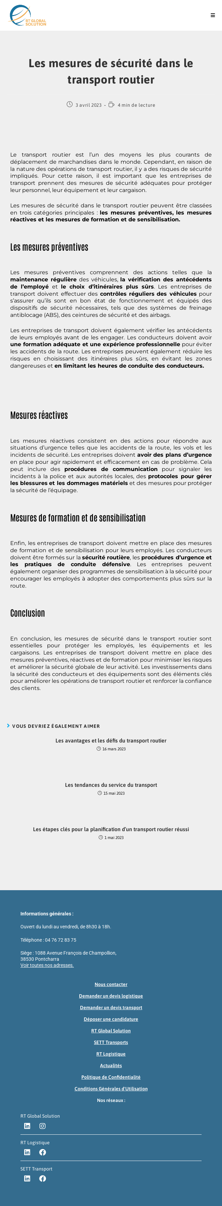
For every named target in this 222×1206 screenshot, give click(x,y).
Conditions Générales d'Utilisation (111, 1088)
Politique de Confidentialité (111, 1077)
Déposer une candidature (111, 1019)
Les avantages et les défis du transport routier (110, 740)
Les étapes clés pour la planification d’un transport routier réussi (111, 829)
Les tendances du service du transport (111, 785)
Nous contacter (111, 984)
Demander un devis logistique (111, 996)
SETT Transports (111, 1042)
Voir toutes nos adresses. (47, 965)
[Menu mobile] (213, 15)
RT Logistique (111, 1054)
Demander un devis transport (111, 1007)
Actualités (111, 1065)
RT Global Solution (111, 1030)
